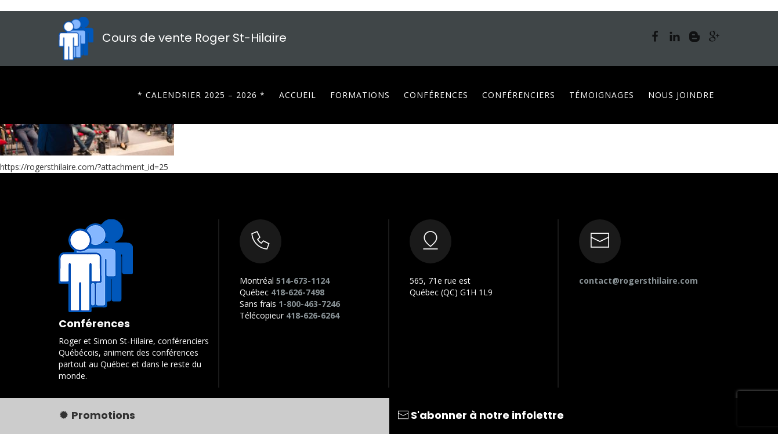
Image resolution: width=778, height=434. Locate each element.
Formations (360, 94)
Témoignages (601, 94)
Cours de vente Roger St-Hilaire (173, 38)
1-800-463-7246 (309, 303)
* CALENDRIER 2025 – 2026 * (201, 94)
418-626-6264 (312, 315)
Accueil (297, 94)
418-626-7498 (297, 292)
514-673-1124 (303, 280)
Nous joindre (681, 94)
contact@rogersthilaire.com (638, 280)
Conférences (436, 94)
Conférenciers (518, 94)
